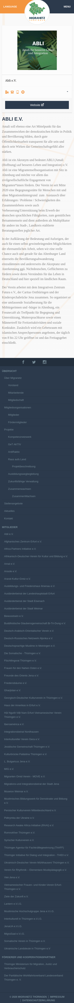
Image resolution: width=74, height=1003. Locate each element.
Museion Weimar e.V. (16, 791)
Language (10, 6)
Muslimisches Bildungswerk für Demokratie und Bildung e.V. (35, 800)
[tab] (37, 92)
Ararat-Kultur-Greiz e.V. (17, 578)
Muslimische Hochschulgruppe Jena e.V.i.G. (29, 911)
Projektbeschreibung (24, 466)
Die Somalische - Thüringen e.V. (22, 653)
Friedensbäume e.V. (15, 683)
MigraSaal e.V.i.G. (14, 933)
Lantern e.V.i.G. (13, 903)
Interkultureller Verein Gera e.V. (22, 739)
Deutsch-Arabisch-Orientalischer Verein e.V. (29, 630)
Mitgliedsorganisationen (17, 407)
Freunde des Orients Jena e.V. (21, 675)
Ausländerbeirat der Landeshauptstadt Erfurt (29, 593)
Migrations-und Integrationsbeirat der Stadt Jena (31, 783)
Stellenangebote (13, 503)
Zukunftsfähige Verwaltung (23, 481)
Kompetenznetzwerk (19, 436)
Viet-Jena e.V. (12, 877)
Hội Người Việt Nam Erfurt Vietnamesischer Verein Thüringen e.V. (32, 714)
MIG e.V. (9, 768)
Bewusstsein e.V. (14, 616)
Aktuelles (9, 510)
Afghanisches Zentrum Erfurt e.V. (23, 541)
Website (37, 105)
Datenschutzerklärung (38, 1000)
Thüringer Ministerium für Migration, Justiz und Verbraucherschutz (30, 966)
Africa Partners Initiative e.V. (20, 548)
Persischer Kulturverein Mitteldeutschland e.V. (30, 810)
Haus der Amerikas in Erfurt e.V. (22, 705)
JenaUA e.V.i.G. (13, 926)
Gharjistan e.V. (12, 690)
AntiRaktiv (14, 451)
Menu (67, 6)
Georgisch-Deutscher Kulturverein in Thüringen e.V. (33, 697)
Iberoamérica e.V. (14, 724)
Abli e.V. (8, 534)
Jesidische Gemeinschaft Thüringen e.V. (27, 746)
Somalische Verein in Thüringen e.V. (24, 941)
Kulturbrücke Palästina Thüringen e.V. (25, 754)
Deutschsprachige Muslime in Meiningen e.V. (29, 645)
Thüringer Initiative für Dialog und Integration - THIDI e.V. (36, 855)
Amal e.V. (9, 563)
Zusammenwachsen (19, 488)
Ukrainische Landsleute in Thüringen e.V (27, 948)
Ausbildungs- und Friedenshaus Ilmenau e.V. (29, 586)
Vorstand (13, 385)
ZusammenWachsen (24, 496)
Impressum (57, 997)
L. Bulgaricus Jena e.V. (17, 761)
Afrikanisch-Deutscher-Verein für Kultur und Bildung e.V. (36, 556)
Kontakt (8, 518)
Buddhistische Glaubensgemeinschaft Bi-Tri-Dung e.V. (35, 623)
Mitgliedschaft (16, 400)
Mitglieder (13, 414)
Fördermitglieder (17, 422)
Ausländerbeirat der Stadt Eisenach (24, 601)
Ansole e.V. (10, 571)
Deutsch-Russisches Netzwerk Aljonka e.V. (28, 638)
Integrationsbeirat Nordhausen (21, 731)
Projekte (9, 429)
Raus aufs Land (17, 459)
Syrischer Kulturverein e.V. (19, 840)
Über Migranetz (13, 377)
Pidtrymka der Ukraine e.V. (19, 817)
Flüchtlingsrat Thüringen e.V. (20, 660)
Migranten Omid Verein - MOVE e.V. (24, 776)
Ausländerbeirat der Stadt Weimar (23, 608)
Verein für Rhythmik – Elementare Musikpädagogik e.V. (35, 869)
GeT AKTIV (14, 444)
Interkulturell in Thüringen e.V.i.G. (23, 918)
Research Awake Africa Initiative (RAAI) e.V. (29, 825)
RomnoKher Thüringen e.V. (19, 832)
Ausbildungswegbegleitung (23, 473)
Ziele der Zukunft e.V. (16, 896)
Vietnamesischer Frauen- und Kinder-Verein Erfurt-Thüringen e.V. (33, 886)
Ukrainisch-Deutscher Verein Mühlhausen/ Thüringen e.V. (36, 862)
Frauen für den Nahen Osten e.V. (23, 668)
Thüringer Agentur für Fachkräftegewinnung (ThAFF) (34, 847)
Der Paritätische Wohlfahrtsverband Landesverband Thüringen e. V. (33, 977)
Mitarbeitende (16, 392)
